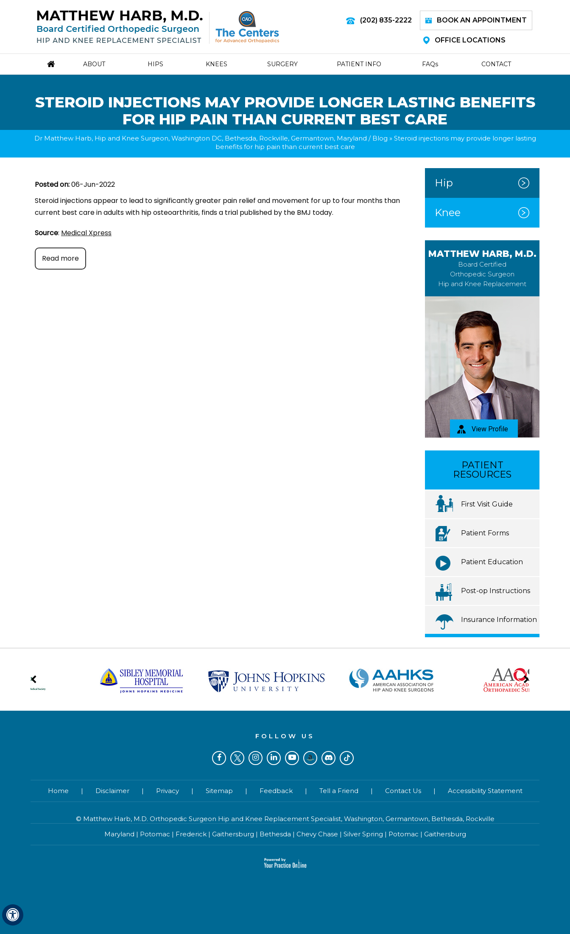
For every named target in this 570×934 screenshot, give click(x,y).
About (94, 64)
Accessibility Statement (485, 791)
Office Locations (464, 40)
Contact (496, 64)
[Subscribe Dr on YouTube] (292, 758)
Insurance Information (499, 620)
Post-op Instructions (495, 591)
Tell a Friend (338, 791)
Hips (155, 64)
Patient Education (492, 562)
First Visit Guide (487, 504)
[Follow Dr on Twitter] (237, 758)
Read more (60, 258)
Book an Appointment (476, 20)
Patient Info (359, 64)
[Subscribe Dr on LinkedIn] (274, 758)
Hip (444, 183)
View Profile (482, 429)
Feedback (276, 791)
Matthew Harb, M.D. (482, 268)
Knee (448, 212)
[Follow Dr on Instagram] (256, 758)
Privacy (167, 791)
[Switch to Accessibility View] (12, 915)
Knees (216, 64)
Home (58, 791)
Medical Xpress (86, 233)
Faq (430, 64)
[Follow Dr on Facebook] (219, 758)
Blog (380, 138)
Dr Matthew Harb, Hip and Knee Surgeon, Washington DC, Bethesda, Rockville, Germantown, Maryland (200, 138)
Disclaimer (112, 791)
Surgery (282, 64)
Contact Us (403, 791)
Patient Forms (485, 533)
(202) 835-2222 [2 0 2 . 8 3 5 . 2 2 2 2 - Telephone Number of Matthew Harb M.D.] (386, 20)
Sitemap (219, 791)
